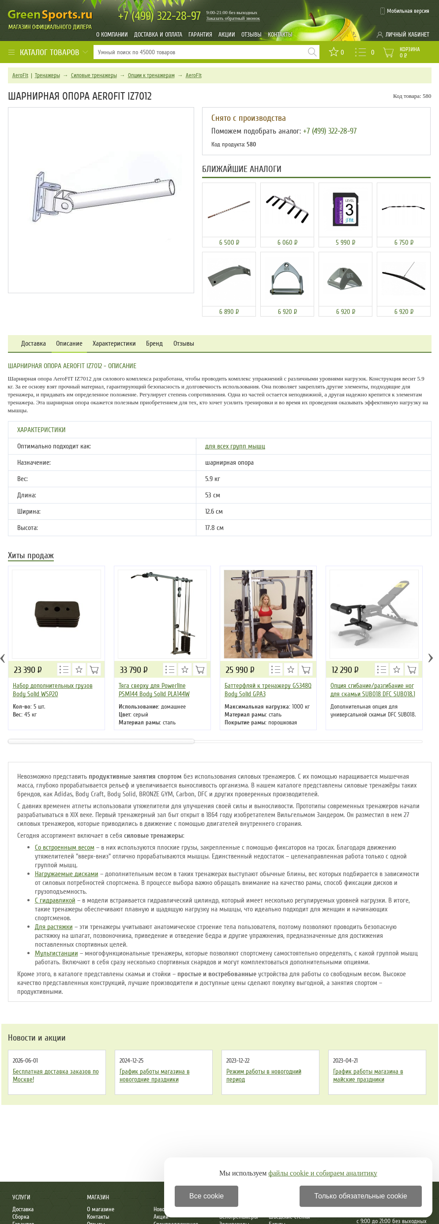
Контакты (280, 34)
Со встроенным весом (64, 847)
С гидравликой (55, 900)
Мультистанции (56, 953)
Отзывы (251, 34)
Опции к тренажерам (151, 75)
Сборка (20, 1216)
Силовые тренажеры (94, 75)
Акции (226, 34)
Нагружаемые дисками (66, 873)
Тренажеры (47, 75)
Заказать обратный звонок (233, 18)
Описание (69, 344)
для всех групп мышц (235, 446)
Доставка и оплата (158, 34)
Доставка (33, 344)
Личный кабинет (407, 34)
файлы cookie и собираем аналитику (322, 1173)
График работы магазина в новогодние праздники (155, 1075)
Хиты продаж (31, 556)
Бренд (154, 344)
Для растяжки (54, 926)
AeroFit (20, 75)
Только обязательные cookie (360, 1196)
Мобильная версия (408, 11)
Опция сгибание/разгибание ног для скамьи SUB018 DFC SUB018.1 (372, 690)
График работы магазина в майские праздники (368, 1075)
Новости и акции (37, 1038)
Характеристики (114, 344)
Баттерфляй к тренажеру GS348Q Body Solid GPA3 (268, 690)
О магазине (100, 1209)
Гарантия (200, 34)
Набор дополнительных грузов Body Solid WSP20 (53, 690)
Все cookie (206, 1196)
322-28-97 (159, 16)
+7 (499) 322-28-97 (329, 131)
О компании (112, 34)
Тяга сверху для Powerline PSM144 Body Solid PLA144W (154, 690)
